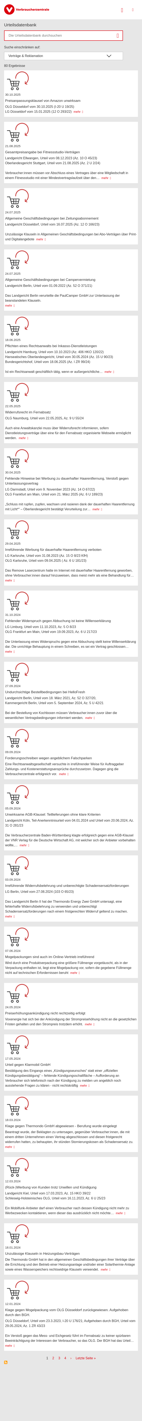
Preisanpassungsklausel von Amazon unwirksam (43, 101)
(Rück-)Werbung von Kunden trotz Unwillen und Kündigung (51, 1187)
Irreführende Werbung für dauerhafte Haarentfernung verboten (53, 550)
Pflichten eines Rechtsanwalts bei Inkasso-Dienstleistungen (51, 346)
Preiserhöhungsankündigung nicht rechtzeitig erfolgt (45, 1013)
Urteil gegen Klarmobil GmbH (27, 1065)
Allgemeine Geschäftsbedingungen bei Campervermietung (50, 280)
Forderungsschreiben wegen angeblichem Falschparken (48, 758)
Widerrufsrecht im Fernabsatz (28, 412)
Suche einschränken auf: (22, 47)
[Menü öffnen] (133, 10)
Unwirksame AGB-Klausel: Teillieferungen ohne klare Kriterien (53, 814)
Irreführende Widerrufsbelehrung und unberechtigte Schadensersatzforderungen (67, 886)
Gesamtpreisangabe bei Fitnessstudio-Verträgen (42, 152)
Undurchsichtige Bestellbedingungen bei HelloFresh (45, 692)
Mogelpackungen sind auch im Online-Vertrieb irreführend (49, 957)
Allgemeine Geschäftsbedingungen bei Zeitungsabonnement (52, 218)
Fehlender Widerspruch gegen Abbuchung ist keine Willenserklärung (58, 621)
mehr (77, 111)
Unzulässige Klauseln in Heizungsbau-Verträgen (42, 1254)
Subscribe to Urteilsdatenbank (5, 1362)
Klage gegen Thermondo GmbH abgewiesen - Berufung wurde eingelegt (61, 1126)
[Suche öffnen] (122, 9)
